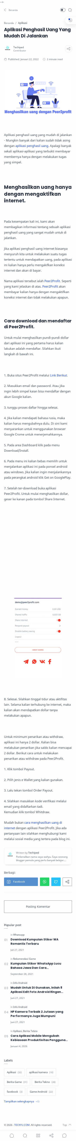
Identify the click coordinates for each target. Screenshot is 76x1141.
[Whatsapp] (19, 934)
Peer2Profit (52, 281)
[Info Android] (20, 983)
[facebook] (14, 1092)
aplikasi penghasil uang (31, 146)
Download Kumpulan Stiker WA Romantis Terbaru (34, 941)
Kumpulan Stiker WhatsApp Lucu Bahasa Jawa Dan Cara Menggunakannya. (36, 965)
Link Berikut (58, 375)
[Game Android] (41, 1092)
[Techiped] (18, 47)
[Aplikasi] (17, 1031)
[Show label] (21, 1102)
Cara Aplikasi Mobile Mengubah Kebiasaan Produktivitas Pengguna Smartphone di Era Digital (38, 1038)
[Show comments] (64, 1135)
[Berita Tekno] (30, 1031)
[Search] (70, 10)
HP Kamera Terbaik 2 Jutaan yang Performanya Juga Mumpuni (37, 1014)
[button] (11, 10)
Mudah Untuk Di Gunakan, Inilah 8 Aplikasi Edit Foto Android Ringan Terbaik (36, 990)
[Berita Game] (17, 1082)
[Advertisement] (38, 550)
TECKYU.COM (22, 1125)
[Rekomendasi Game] (24, 958)
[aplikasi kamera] (41, 1072)
